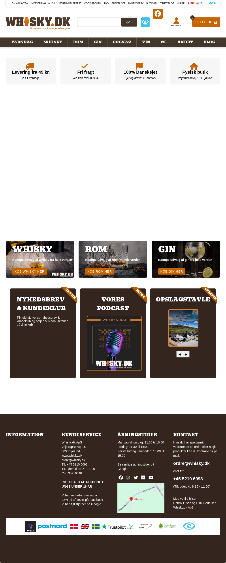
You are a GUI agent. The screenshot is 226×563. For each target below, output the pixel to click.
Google (122, 469)
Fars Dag (22, 42)
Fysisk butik (195, 72)
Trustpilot (167, 3)
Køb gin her (171, 271)
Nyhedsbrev (135, 3)
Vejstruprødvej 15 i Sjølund (195, 78)
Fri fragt (85, 72)
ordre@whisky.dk (73, 460)
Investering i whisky (43, 3)
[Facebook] (158, 13)
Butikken (151, 3)
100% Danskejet (140, 72)
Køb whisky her (30, 271)
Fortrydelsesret (70, 3)
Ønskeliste (118, 3)
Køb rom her (99, 271)
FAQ (106, 3)
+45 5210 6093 (188, 479)
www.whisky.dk (72, 455)
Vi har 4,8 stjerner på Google (81, 504)
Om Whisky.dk (20, 3)
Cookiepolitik (92, 3)
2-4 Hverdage (31, 78)
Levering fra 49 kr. (31, 72)
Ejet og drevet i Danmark (140, 78)
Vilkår (181, 3)
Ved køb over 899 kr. (85, 78)
